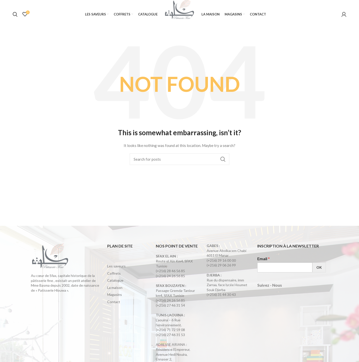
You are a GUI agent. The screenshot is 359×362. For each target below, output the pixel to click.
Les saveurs (116, 269)
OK (319, 271)
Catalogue (115, 284)
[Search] (179, 163)
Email (263, 262)
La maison (114, 291)
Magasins (114, 298)
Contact (113, 305)
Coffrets (114, 277)
